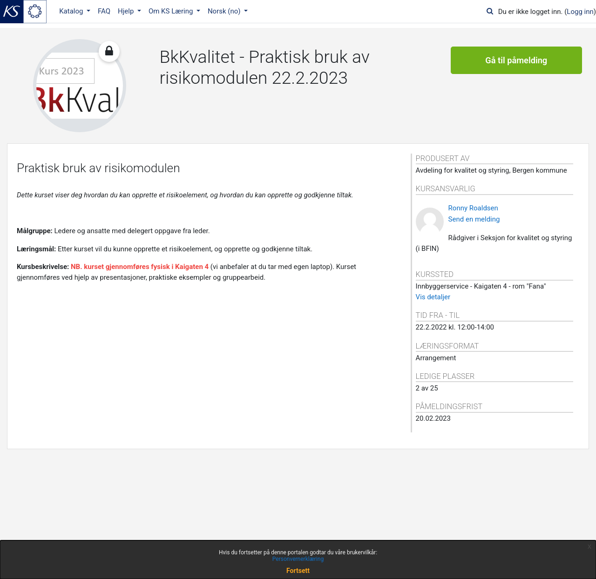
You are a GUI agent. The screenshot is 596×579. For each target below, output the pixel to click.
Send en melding (474, 219)
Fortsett (298, 570)
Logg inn (580, 11)
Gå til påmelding (516, 60)
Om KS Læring (172, 11)
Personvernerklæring (298, 559)
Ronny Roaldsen (473, 208)
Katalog (72, 11)
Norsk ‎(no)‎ (225, 11)
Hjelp (126, 11)
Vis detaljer (433, 297)
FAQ (104, 11)
